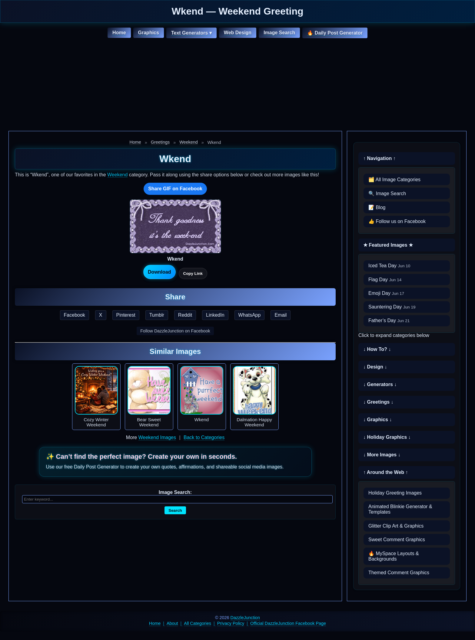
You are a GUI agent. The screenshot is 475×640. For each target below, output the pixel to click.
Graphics (148, 32)
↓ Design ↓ (375, 366)
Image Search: (175, 492)
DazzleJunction (245, 617)
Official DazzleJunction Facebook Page (288, 623)
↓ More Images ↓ (381, 454)
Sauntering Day (392, 306)
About (172, 623)
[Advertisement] (237, 85)
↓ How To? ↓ (377, 349)
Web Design (237, 32)
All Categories (197, 623)
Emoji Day (386, 293)
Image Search (279, 32)
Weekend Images (157, 437)
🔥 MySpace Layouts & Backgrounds (393, 556)
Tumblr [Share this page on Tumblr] (156, 315)
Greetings (160, 142)
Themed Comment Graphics (398, 572)
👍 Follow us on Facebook (397, 221)
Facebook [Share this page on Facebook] (74, 315)
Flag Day (384, 279)
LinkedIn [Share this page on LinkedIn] (215, 315)
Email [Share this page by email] (280, 315)
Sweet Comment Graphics (396, 539)
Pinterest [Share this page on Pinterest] (125, 315)
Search (175, 510)
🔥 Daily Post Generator (335, 32)
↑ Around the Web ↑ (385, 472)
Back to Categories (204, 437)
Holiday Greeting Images (395, 492)
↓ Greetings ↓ (378, 402)
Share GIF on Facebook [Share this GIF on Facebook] (175, 188)
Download (159, 272)
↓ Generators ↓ (380, 384)
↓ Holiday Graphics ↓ (386, 437)
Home (119, 32)
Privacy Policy (230, 623)
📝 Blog (376, 207)
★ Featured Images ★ (388, 245)
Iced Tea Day (389, 265)
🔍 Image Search (387, 193)
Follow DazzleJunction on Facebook (175, 330)
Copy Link (193, 273)
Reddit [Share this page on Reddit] (185, 315)
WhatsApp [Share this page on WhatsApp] (249, 315)
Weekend (188, 142)
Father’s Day (389, 320)
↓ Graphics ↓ (377, 419)
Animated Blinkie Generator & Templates (400, 509)
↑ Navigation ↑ (379, 158)
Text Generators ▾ (191, 32)
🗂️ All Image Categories (394, 179)
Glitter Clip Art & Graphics (396, 525)
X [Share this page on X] (100, 315)
